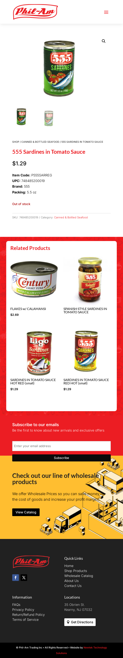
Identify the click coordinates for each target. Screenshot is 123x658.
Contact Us (73, 586)
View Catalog (26, 512)
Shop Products (75, 571)
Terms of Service (25, 619)
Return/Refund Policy (28, 614)
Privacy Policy (23, 610)
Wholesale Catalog (78, 576)
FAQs (16, 605)
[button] (103, 41)
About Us (71, 581)
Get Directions (82, 622)
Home (68, 566)
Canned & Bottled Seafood (40, 141)
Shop (15, 141)
